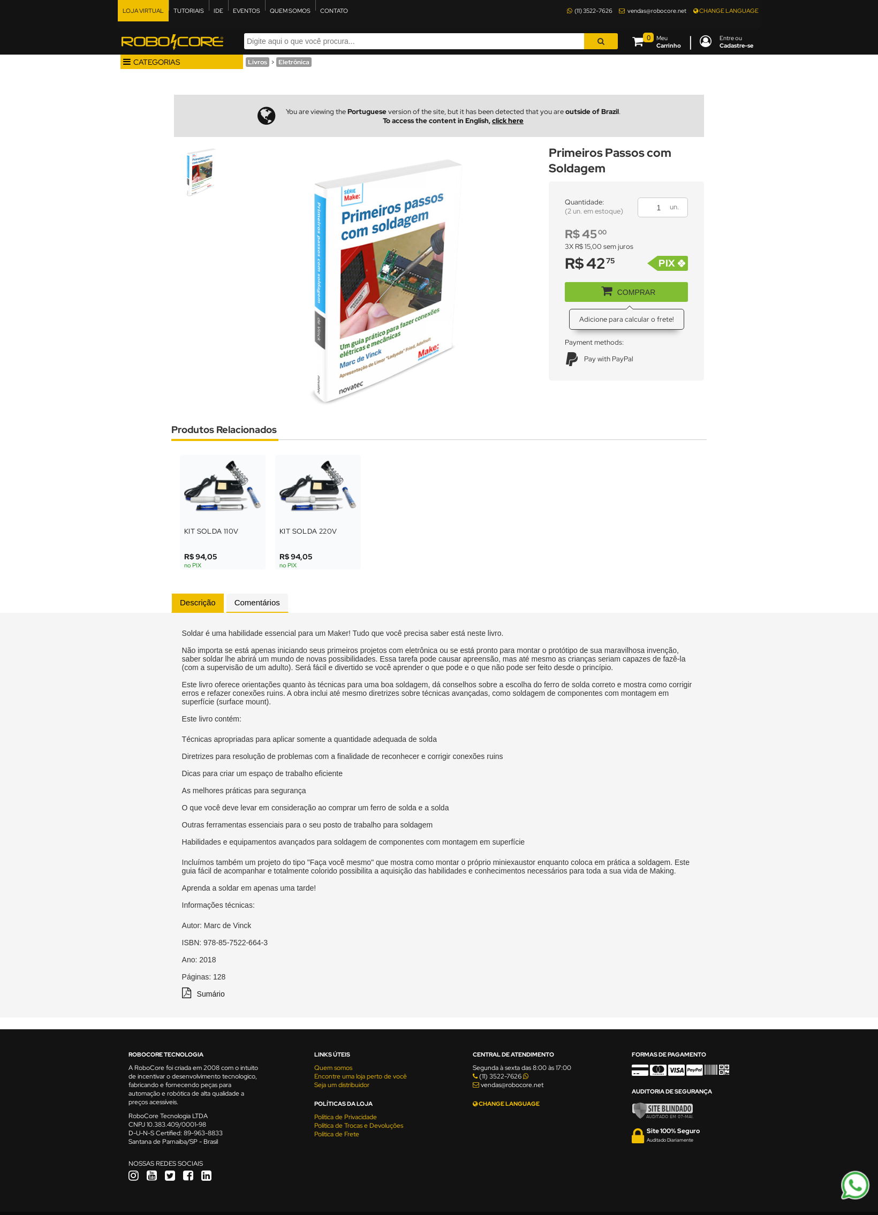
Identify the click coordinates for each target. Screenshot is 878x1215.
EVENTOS (246, 10)
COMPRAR (624, 290)
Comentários (257, 602)
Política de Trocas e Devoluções (358, 1125)
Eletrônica (293, 62)
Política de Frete (336, 1134)
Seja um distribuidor (341, 1085)
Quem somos (333, 1068)
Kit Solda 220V (308, 531)
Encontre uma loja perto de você (360, 1076)
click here (508, 120)
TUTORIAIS (188, 10)
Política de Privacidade (345, 1117)
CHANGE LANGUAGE (726, 10)
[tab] (197, 603)
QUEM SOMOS (290, 10)
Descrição (198, 602)
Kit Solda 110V (211, 531)
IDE (218, 10)
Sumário (211, 994)
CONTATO (334, 10)
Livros (257, 62)
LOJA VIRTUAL (143, 10)
